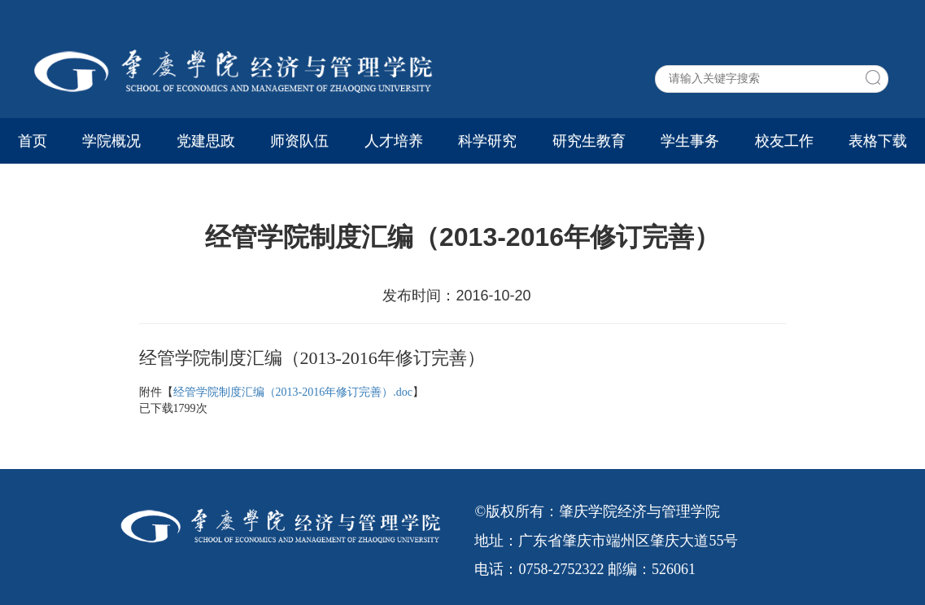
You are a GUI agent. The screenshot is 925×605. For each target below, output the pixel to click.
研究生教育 (589, 141)
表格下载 (878, 141)
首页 (32, 141)
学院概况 (111, 141)
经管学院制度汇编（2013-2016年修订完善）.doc (292, 392)
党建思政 (206, 141)
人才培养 (393, 141)
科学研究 (487, 141)
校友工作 (784, 141)
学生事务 (690, 141)
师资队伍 (299, 141)
